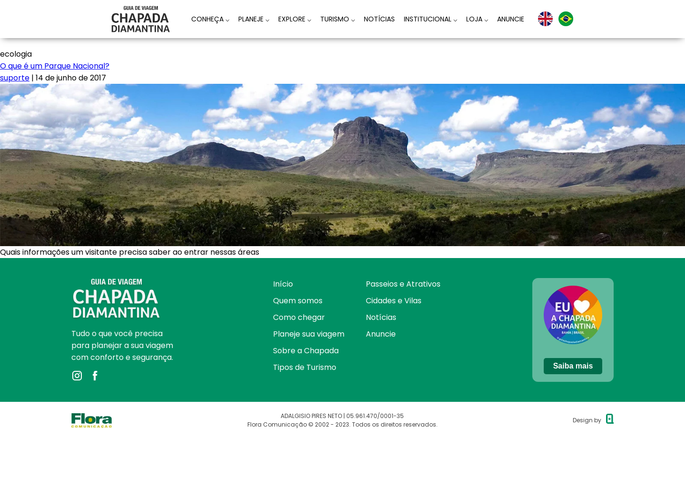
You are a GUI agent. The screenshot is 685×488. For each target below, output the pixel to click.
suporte (14, 77)
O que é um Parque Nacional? (54, 65)
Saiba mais (573, 366)
